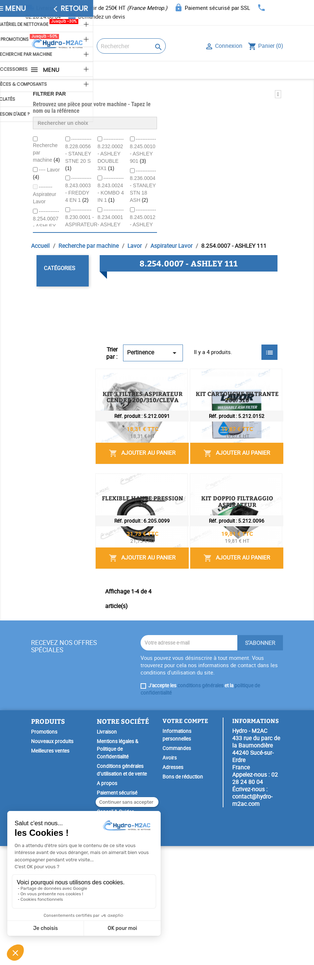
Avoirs (169, 876)
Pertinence (153, 352)
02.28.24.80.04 (43, 16)
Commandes (176, 867)
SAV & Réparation (116, 940)
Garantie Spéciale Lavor (122, 949)
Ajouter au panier (224, 424)
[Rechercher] (131, 46)
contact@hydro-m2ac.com (252, 919)
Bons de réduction (182, 895)
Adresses (172, 886)
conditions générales (200, 804)
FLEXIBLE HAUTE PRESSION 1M (218, 542)
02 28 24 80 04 (255, 897)
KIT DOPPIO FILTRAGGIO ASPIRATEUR (227, 627)
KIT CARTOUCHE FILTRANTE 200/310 (226, 460)
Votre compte (185, 839)
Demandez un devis (101, 16)
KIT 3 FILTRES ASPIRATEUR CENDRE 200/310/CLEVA (227, 381)
